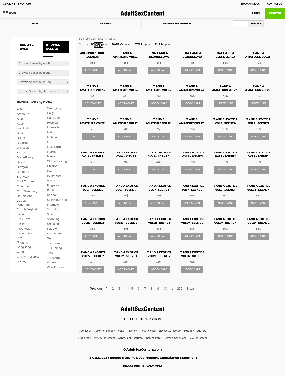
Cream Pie (23, 186)
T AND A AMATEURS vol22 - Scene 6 (192, 123)
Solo (50, 214)
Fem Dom (23, 219)
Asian (20, 123)
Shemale (53, 204)
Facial (20, 214)
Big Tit (21, 152)
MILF (50, 142)
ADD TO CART (93, 70)
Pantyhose (54, 176)
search (36, 13)
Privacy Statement (104, 338)
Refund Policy (154, 338)
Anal (20, 119)
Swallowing (54, 233)
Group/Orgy (54, 108)
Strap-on (53, 229)
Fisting (21, 224)
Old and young (57, 161)
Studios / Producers (195, 331)
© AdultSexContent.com (142, 349)
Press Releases (148, 331)
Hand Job (53, 118)
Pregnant (53, 185)
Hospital (52, 122)
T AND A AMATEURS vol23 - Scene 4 (126, 57)
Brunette (23, 176)
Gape (20, 252)
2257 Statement (198, 338)
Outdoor (52, 166)
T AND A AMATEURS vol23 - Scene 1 (258, 57)
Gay (17, 4)
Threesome (54, 243)
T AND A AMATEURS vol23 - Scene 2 (93, 90)
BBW (20, 133)
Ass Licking (24, 128)
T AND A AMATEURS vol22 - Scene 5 (159, 123)
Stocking (53, 224)
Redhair (52, 195)
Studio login (85, 338)
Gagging (22, 242)
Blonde (21, 162)
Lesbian (52, 137)
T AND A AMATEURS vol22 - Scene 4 (126, 123)
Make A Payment (127, 331)
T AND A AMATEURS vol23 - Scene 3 (126, 90)
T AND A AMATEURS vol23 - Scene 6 (192, 90)
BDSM (21, 138)
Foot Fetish (24, 229)
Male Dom (54, 147)
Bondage (23, 172)
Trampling (54, 257)
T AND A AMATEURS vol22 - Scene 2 (258, 90)
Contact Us (274, 4)
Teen (50, 238)
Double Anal (25, 196)
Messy (51, 156)
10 (165, 288)
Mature (51, 151)
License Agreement (170, 331)
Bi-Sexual (23, 143)
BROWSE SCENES (53, 46)
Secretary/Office (57, 200)
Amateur (23, 114)
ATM (20, 109)
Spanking (53, 219)
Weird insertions (57, 267)
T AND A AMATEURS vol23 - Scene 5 (159, 90)
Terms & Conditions (175, 338)
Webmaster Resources (131, 338)
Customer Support (104, 331)
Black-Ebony (25, 157)
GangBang (24, 247)
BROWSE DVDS (27, 46)
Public (51, 190)
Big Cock (23, 148)
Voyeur (51, 262)
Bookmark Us (250, 4)
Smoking (53, 209)
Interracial (53, 127)
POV (50, 171)
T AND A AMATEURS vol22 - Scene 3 (93, 123)
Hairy (50, 113)
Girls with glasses (28, 256)
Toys (50, 253)
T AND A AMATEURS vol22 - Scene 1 (225, 90)
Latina (51, 132)
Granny (21, 261)
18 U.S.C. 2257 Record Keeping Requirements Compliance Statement (142, 357)
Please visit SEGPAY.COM (142, 366)
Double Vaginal (27, 209)
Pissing (51, 180)
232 (179, 288)
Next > (191, 288)
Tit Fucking (54, 248)
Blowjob (22, 167)
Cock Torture (25, 181)
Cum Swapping (27, 191)
